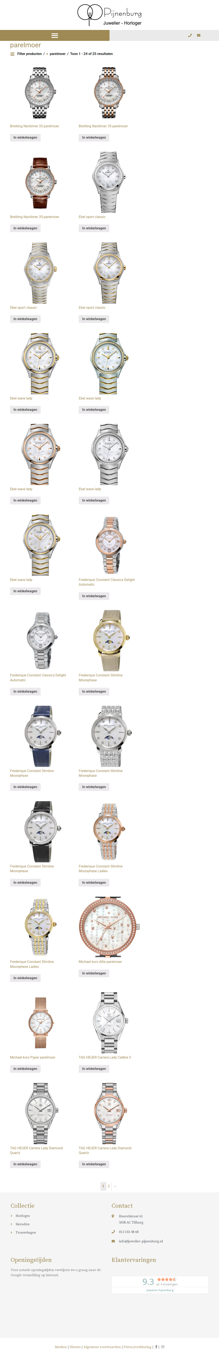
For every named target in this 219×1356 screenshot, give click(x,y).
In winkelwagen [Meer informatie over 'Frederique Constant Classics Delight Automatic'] (94, 596)
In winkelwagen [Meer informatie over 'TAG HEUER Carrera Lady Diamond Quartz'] (25, 1164)
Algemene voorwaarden (102, 1347)
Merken (61, 1347)
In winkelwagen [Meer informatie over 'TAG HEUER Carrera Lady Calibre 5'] (94, 1069)
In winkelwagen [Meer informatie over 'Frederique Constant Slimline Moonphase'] (94, 691)
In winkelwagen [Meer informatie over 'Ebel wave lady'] (25, 410)
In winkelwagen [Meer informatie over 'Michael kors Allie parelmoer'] (94, 973)
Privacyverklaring (137, 1347)
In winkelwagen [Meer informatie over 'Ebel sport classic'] (94, 228)
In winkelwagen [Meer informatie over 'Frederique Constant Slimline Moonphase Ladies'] (94, 883)
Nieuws (75, 1347)
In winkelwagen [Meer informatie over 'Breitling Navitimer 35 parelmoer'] (25, 137)
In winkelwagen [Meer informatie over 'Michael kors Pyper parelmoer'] (25, 1069)
